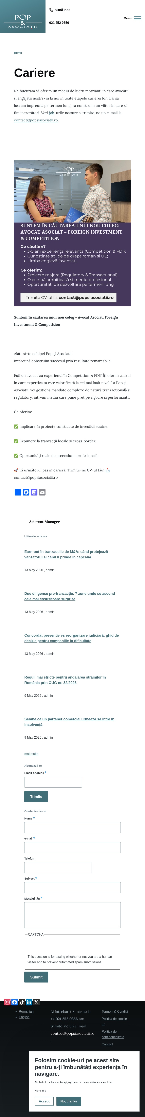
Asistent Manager (44, 521)
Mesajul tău (32, 898)
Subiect (29, 878)
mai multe (31, 754)
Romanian (26, 1011)
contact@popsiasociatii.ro (36, 120)
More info (40, 1090)
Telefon (29, 858)
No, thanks (68, 1101)
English (24, 1017)
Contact (107, 1044)
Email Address (34, 773)
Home (18, 52)
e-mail (28, 838)
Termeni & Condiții (115, 1011)
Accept (44, 1101)
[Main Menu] (131, 18)
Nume (28, 818)
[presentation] (58, 946)
